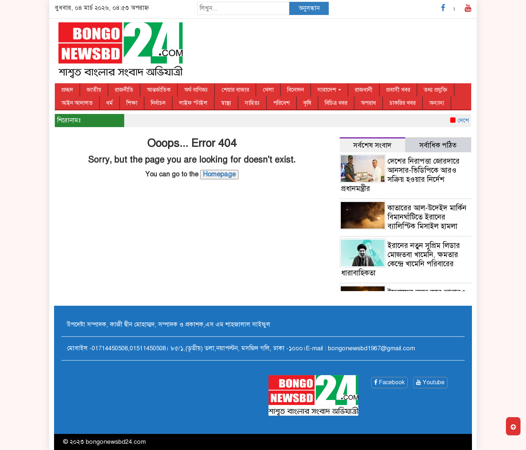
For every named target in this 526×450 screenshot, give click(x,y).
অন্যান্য (436, 103)
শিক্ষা (131, 103)
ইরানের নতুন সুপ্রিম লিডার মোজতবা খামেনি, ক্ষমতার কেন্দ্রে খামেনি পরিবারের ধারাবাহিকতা (400, 259)
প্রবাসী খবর (398, 90)
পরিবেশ (281, 103)
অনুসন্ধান (309, 8)
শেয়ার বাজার (235, 90)
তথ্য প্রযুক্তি (435, 90)
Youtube (430, 382)
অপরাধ (368, 103)
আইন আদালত (77, 103)
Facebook (389, 382)
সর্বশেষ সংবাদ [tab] (372, 145)
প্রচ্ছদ (67, 90)
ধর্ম (109, 103)
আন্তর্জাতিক (159, 90)
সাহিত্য (252, 103)
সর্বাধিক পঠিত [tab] (438, 145)
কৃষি (307, 103)
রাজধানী (364, 90)
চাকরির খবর (402, 103)
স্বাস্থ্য (226, 103)
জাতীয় (94, 90)
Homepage (219, 174)
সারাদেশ (329, 90)
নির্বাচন (158, 103)
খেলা (268, 90)
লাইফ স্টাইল (193, 103)
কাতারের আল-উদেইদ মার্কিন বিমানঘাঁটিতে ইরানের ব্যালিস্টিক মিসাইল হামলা (427, 217)
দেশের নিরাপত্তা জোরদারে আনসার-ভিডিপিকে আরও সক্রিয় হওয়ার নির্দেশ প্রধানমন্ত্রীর (400, 175)
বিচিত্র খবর (336, 103)
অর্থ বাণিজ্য (196, 90)
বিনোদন (295, 90)
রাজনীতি (124, 90)
